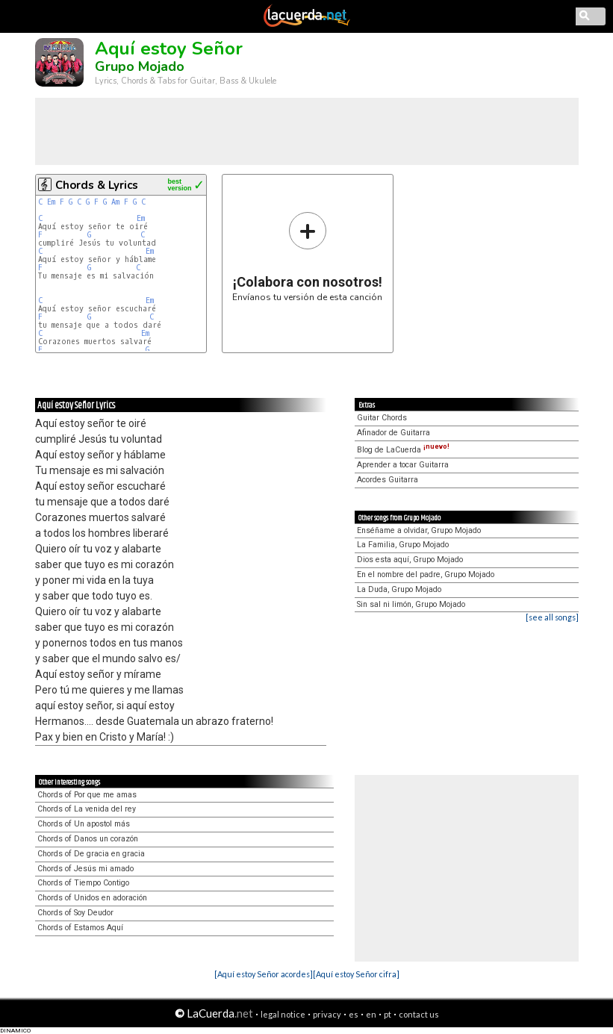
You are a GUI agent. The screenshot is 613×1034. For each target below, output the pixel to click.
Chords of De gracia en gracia (91, 854)
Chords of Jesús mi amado (85, 868)
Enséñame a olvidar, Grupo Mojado (419, 530)
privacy (327, 1014)
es (353, 1014)
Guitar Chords (382, 418)
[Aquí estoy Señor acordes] (263, 974)
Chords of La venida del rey (86, 809)
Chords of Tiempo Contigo (83, 883)
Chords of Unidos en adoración (92, 898)
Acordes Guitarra (387, 480)
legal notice (283, 1014)
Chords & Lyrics (96, 185)
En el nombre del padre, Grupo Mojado (425, 574)
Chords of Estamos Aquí (80, 927)
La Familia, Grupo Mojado (403, 544)
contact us (419, 1014)
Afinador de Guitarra (393, 432)
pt (387, 1014)
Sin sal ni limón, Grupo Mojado (411, 604)
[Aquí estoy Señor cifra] (356, 974)
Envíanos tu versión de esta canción (307, 256)
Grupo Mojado (139, 66)
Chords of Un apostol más (83, 824)
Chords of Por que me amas (87, 795)
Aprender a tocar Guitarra (403, 465)
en (371, 1014)
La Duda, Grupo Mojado (399, 589)
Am (115, 202)
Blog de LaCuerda (403, 450)
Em (51, 202)
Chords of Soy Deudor (75, 913)
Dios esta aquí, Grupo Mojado (410, 559)
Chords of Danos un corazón (87, 839)
